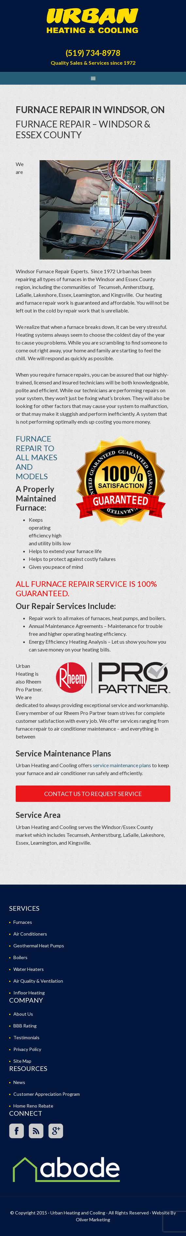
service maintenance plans (122, 765)
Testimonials (26, 1037)
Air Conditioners (30, 934)
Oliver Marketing (93, 1219)
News (19, 1082)
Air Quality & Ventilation (38, 981)
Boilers (20, 957)
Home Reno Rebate (33, 1106)
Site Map (22, 1061)
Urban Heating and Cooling (93, 23)
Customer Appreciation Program (46, 1094)
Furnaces (22, 922)
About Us (23, 1014)
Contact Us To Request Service (93, 793)
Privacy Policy (27, 1049)
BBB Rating (25, 1025)
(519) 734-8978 (93, 53)
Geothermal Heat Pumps (38, 945)
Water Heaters (28, 969)
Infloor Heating (29, 992)
